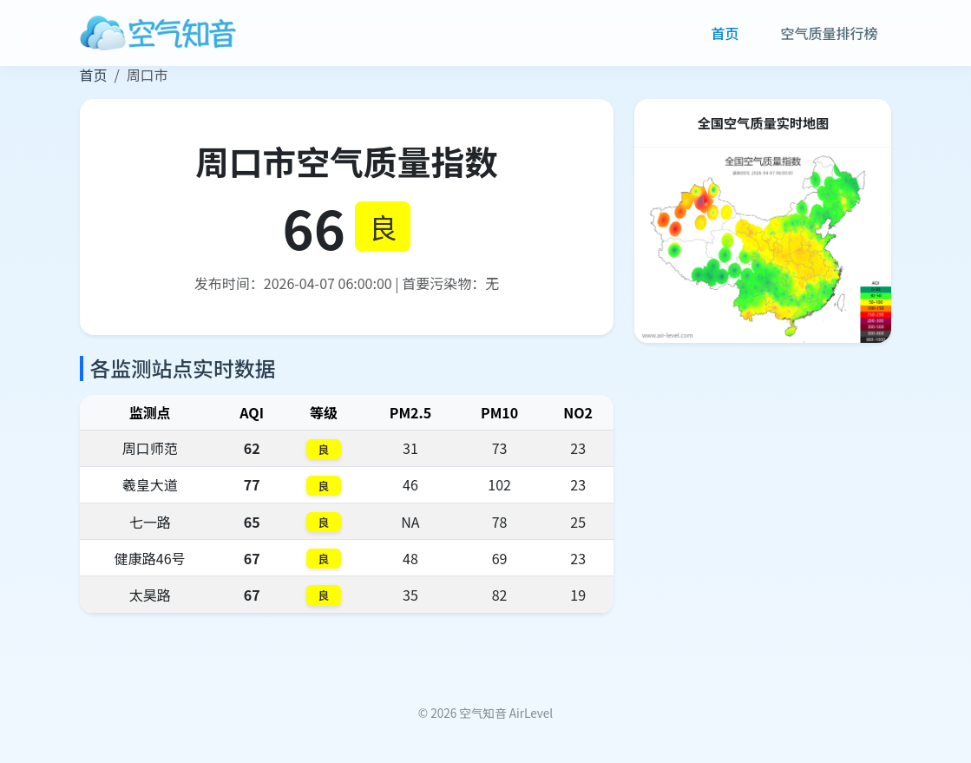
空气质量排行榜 (828, 33)
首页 (724, 33)
